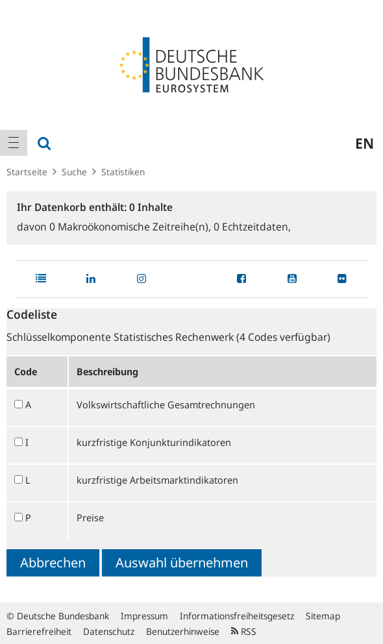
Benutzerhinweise (182, 631)
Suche (74, 172)
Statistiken (123, 172)
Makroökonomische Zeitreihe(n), (131, 226)
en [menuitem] (364, 143)
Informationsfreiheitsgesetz (237, 616)
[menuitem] (13, 143)
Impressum (144, 616)
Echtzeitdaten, (252, 226)
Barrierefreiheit (38, 631)
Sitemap (323, 616)
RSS (243, 631)
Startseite (26, 172)
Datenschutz (108, 631)
